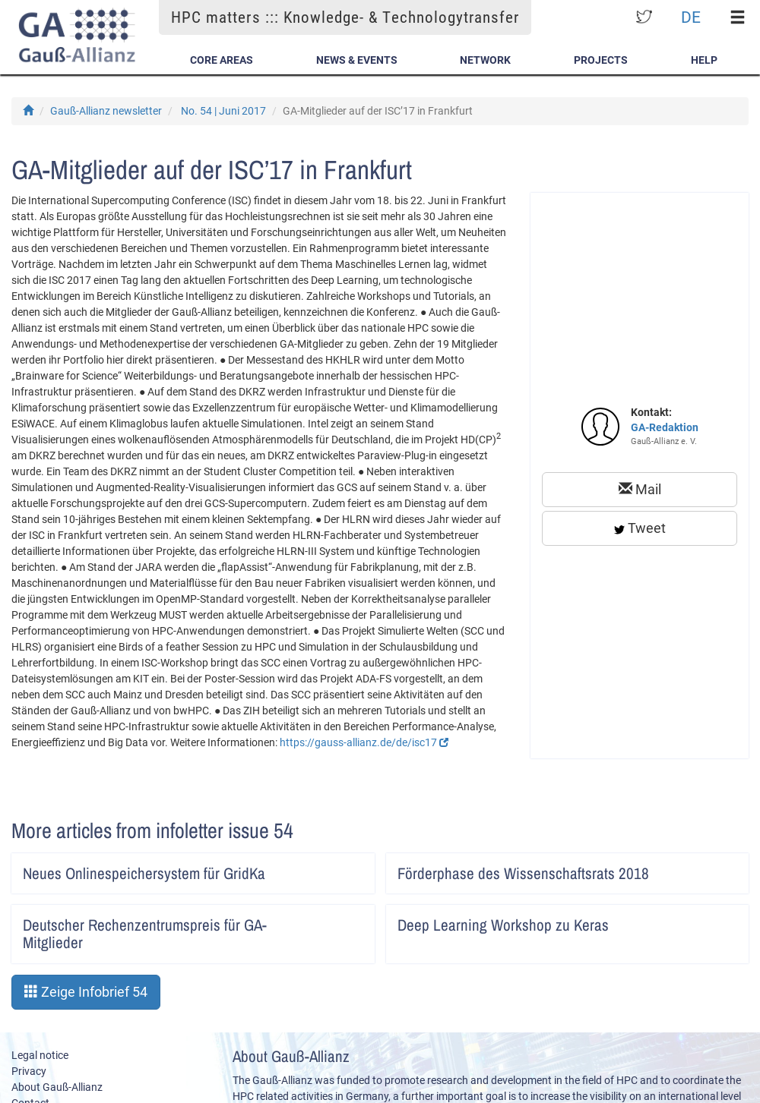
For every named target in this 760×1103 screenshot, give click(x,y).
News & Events (356, 60)
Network (485, 60)
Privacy (28, 1071)
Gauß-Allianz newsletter (106, 111)
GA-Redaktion (664, 427)
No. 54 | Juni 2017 (223, 111)
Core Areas (221, 60)
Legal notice (39, 1055)
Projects (601, 60)
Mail (640, 489)
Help (704, 60)
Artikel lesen (353, 868)
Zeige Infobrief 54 (85, 992)
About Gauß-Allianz (57, 1087)
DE (691, 17)
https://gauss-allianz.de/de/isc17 (364, 742)
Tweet (640, 528)
